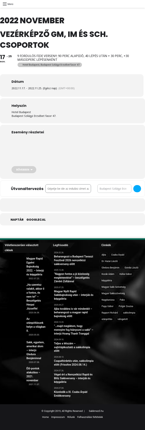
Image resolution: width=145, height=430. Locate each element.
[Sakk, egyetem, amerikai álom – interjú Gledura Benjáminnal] (13, 350)
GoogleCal (36, 220)
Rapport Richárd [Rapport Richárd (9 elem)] (110, 312)
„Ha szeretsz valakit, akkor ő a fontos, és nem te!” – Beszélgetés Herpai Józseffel (35, 296)
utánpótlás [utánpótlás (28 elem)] (107, 319)
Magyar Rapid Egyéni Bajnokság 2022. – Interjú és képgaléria (35, 266)
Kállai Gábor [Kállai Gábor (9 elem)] (126, 274)
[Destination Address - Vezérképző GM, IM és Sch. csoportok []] (114, 188)
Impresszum (58, 417)
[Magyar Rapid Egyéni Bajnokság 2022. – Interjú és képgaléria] (13, 267)
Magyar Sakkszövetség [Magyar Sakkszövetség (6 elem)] (113, 293)
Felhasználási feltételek (90, 417)
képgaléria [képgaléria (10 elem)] (107, 280)
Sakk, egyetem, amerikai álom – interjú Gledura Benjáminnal (35, 350)
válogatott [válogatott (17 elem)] (123, 319)
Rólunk (71, 417)
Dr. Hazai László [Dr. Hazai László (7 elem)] (110, 261)
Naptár (17, 220)
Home (45, 417)
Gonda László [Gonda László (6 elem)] (131, 267)
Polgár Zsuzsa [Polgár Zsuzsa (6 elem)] (126, 306)
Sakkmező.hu (96, 411)
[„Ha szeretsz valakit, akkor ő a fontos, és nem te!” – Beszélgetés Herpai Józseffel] (13, 293)
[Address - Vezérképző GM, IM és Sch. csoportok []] (68, 188)
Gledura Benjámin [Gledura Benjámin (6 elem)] (110, 267)
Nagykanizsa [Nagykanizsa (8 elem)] (108, 300)
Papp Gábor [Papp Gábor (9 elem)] (107, 306)
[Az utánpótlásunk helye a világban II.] (13, 327)
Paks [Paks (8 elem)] (122, 300)
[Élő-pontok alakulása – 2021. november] (13, 377)
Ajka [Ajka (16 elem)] (104, 254)
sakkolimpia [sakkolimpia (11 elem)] (129, 312)
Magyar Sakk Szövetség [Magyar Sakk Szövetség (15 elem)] (114, 287)
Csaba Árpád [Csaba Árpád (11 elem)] (117, 254)
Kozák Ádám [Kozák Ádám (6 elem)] (108, 274)
